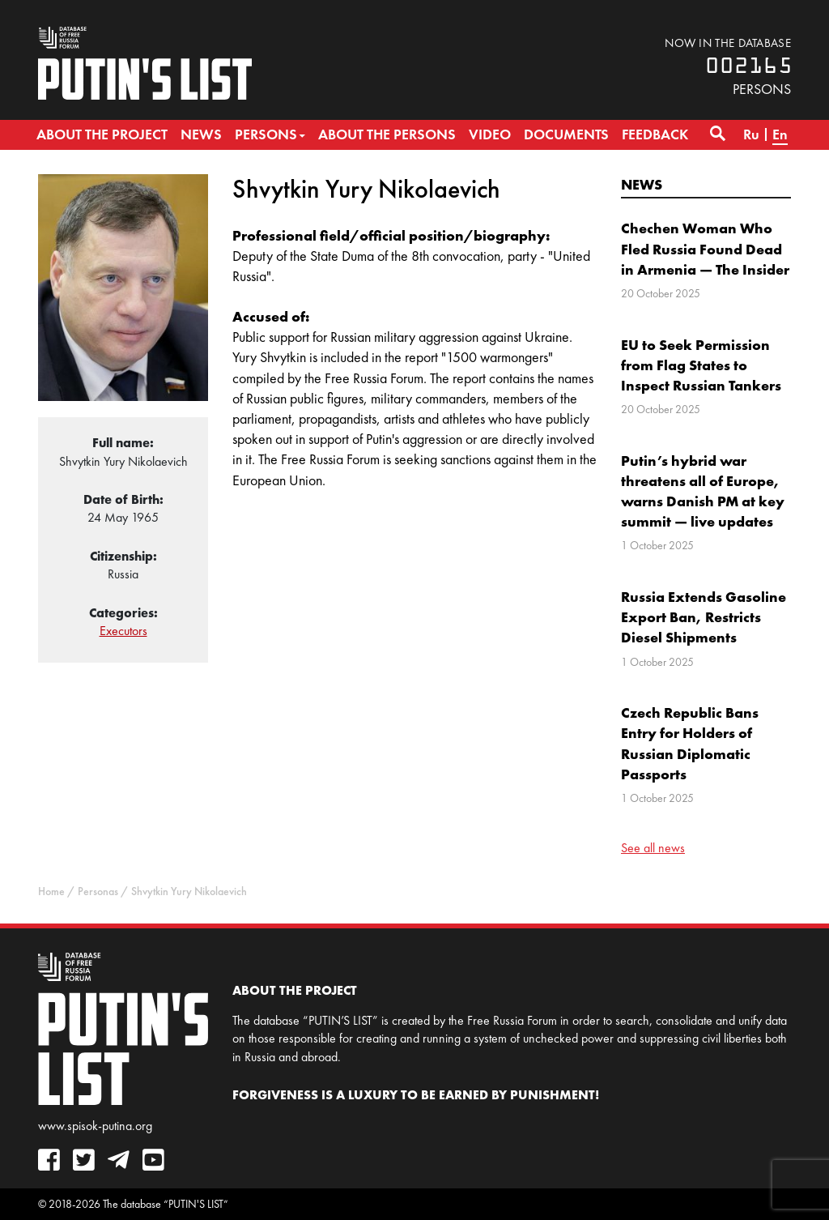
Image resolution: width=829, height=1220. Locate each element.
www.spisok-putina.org (95, 1125)
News (641, 184)
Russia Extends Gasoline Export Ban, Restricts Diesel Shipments (703, 616)
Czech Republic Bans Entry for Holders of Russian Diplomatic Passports (690, 743)
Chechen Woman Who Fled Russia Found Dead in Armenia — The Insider (705, 248)
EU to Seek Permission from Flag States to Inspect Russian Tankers (701, 365)
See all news (653, 847)
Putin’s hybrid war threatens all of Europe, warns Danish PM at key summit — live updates (702, 491)
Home (51, 891)
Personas (98, 891)
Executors (123, 630)
